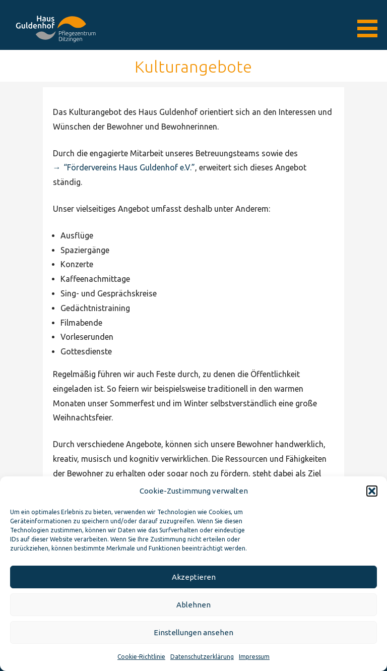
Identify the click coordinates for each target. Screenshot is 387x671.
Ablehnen (193, 604)
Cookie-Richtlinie (141, 656)
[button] (372, 491)
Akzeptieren (194, 577)
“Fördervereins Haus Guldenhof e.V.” (129, 167)
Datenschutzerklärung (202, 656)
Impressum (254, 656)
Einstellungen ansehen (193, 632)
